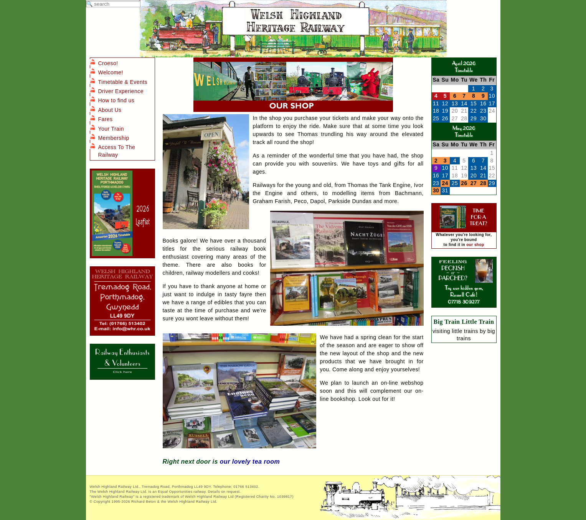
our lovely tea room (250, 461)
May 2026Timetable (463, 131)
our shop (475, 245)
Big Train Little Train (464, 321)
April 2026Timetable (463, 66)
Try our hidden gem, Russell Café (464, 287)
